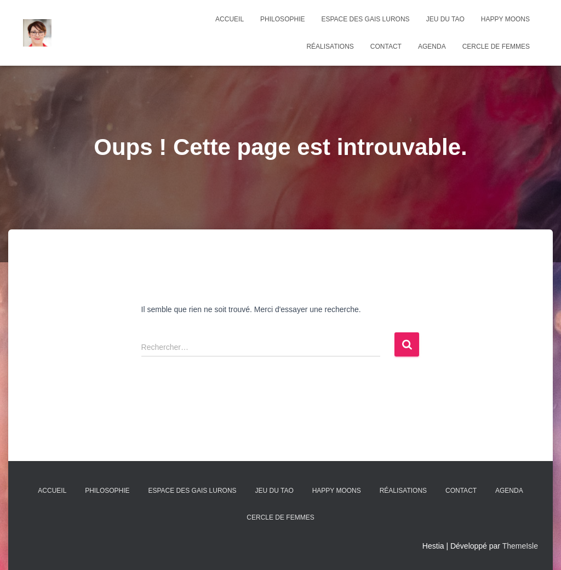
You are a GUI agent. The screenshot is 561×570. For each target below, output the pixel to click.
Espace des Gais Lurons (365, 19)
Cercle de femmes (496, 46)
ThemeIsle (520, 546)
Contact (386, 46)
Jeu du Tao (445, 19)
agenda (432, 46)
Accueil (229, 19)
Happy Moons (505, 19)
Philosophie (282, 19)
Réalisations (329, 46)
